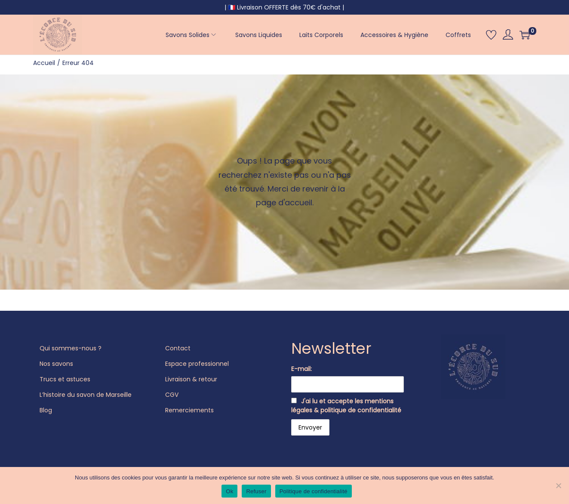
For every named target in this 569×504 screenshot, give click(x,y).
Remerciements (189, 410)
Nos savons (56, 363)
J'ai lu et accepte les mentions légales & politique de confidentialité (346, 405)
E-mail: (301, 369)
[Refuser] (558, 485)
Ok (229, 491)
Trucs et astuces (65, 379)
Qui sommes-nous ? (70, 348)
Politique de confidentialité (314, 491)
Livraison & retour (191, 379)
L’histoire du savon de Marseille (86, 394)
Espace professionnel (197, 363)
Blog (46, 410)
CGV (171, 394)
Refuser (256, 491)
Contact (178, 348)
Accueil (44, 63)
